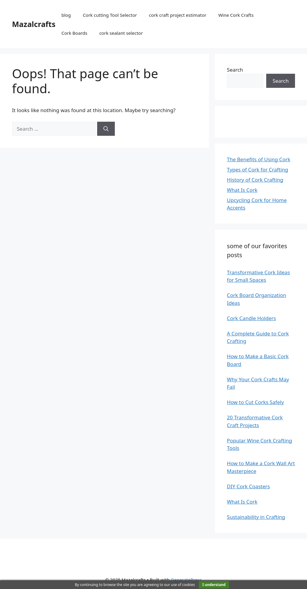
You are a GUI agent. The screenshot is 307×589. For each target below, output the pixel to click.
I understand (213, 584)
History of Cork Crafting (255, 179)
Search (235, 69)
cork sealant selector (121, 33)
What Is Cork (242, 189)
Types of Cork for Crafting (257, 169)
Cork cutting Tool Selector (110, 15)
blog (66, 15)
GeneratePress (186, 580)
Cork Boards (74, 33)
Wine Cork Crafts (236, 15)
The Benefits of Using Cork (259, 159)
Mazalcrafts (33, 24)
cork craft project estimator (177, 15)
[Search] (106, 129)
